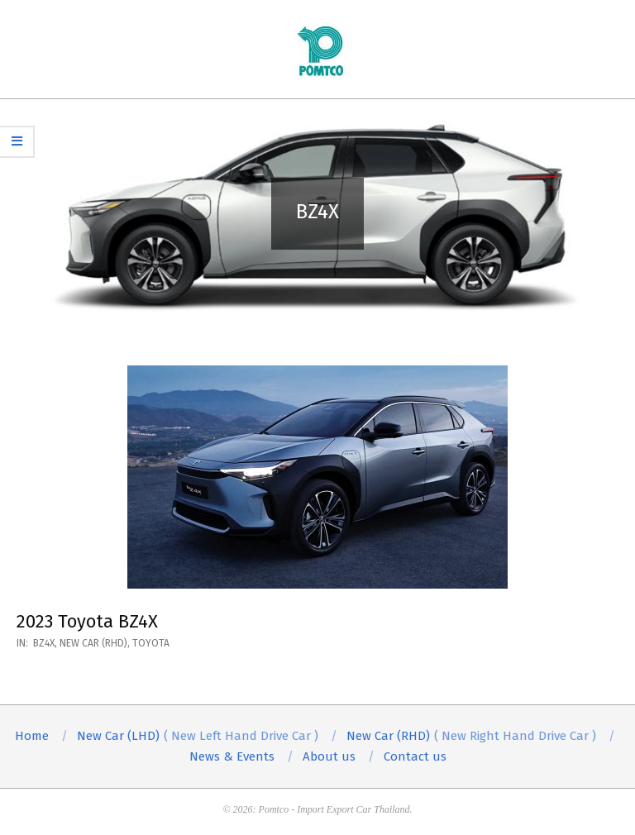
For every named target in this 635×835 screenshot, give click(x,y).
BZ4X (44, 643)
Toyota (150, 643)
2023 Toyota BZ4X (87, 621)
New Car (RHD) (93, 643)
